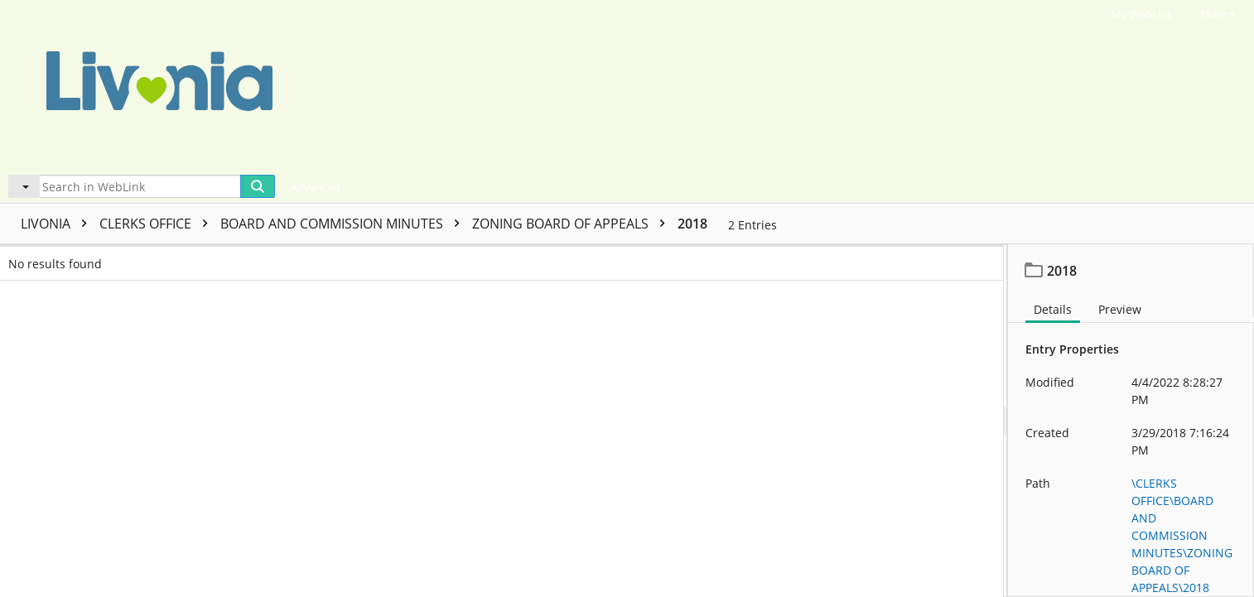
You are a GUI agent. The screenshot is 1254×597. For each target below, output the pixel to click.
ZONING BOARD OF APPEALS (572, 223)
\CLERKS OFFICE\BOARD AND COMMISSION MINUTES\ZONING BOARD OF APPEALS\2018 (1181, 535)
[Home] (533, 85)
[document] (1131, 420)
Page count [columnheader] (520, 258)
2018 (692, 223)
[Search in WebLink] (140, 186)
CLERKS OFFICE (157, 223)
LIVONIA (58, 223)
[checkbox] (15, 258)
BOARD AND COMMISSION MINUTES (344, 223)
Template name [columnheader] (730, 258)
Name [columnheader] (195, 258)
